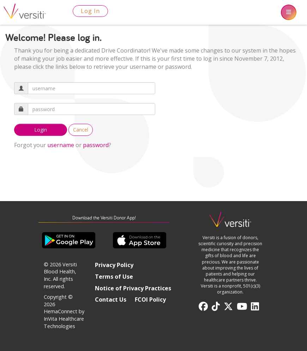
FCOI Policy (150, 299)
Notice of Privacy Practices (133, 288)
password (96, 145)
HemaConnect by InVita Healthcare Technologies (64, 318)
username (60, 145)
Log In (90, 11)
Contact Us (110, 299)
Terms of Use (114, 276)
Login (40, 129)
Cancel (80, 129)
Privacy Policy (114, 265)
